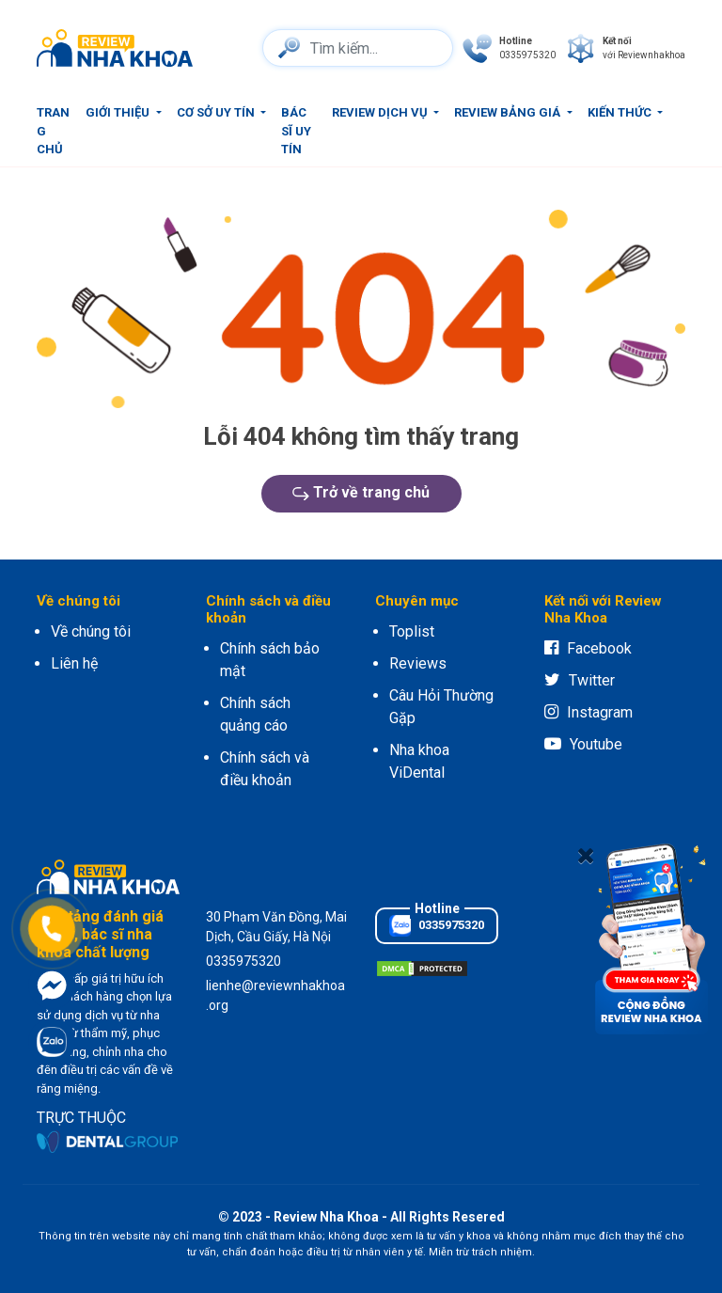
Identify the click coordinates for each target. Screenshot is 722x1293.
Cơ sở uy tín (217, 112)
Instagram (588, 712)
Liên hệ (74, 663)
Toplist (411, 631)
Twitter (579, 680)
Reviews (418, 663)
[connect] (625, 48)
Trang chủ (53, 130)
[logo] (119, 48)
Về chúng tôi (91, 631)
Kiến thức (621, 112)
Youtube (583, 744)
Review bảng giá (508, 112)
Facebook (588, 648)
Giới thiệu (119, 112)
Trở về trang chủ (361, 492)
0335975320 (436, 926)
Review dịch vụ (381, 112)
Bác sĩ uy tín (296, 130)
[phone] (509, 48)
